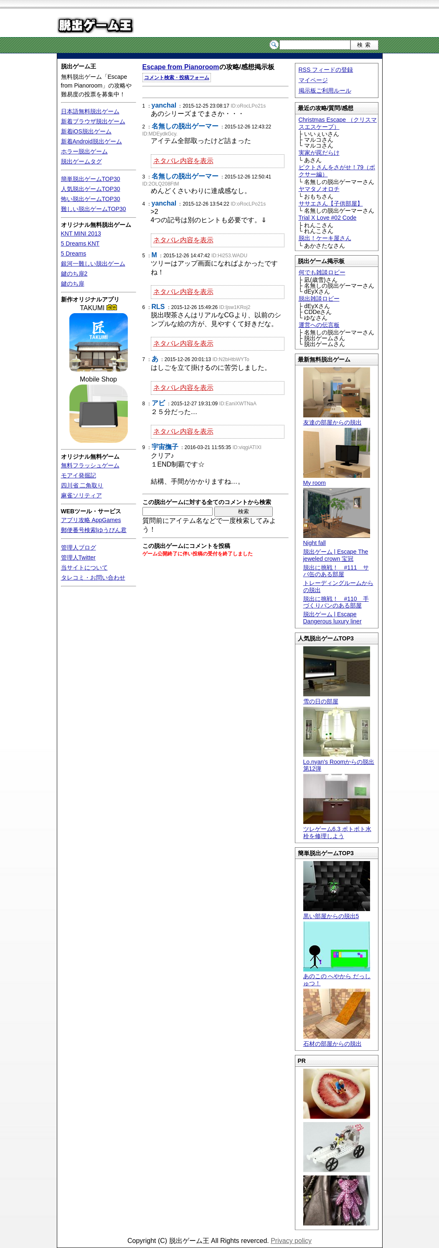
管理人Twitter (78, 557)
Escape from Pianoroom (180, 66)
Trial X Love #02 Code (328, 217)
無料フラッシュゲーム (90, 465)
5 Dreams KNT (80, 243)
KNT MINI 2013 (81, 233)
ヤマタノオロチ (319, 189)
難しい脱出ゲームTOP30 (93, 209)
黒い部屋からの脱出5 (336, 912)
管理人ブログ (78, 547)
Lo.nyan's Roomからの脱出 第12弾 (339, 761)
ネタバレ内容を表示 (183, 160)
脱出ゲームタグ (81, 161)
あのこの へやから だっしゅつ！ (337, 976)
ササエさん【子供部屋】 (331, 203)
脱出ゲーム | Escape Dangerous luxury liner (332, 618)
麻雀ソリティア (81, 495)
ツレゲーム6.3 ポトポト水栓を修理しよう (337, 829)
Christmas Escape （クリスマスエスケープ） (338, 123)
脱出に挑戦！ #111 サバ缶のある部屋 (336, 571)
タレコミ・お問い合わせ (93, 577)
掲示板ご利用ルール (325, 90)
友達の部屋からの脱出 (336, 419)
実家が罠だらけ (319, 152)
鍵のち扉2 (74, 273)
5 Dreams (73, 253)
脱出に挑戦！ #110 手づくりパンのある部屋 (336, 602)
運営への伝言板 (319, 324)
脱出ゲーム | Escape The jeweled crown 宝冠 (335, 555)
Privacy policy (291, 1240)
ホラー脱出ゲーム (84, 151)
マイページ (313, 80)
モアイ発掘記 (78, 475)
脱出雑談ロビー (319, 298)
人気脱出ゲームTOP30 (90, 189)
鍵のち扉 (72, 283)
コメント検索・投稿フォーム (176, 77)
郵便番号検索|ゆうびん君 (94, 530)
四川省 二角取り (82, 485)
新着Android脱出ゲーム (91, 141)
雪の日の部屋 (336, 698)
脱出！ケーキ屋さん (325, 238)
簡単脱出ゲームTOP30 (90, 179)
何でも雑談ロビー (322, 272)
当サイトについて (84, 567)
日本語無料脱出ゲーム (90, 111)
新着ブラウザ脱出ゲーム (93, 121)
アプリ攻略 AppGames (91, 520)
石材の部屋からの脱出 (336, 1040)
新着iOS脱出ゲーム (86, 131)
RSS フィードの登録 (326, 69)
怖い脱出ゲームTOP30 (90, 199)
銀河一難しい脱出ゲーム (93, 263)
